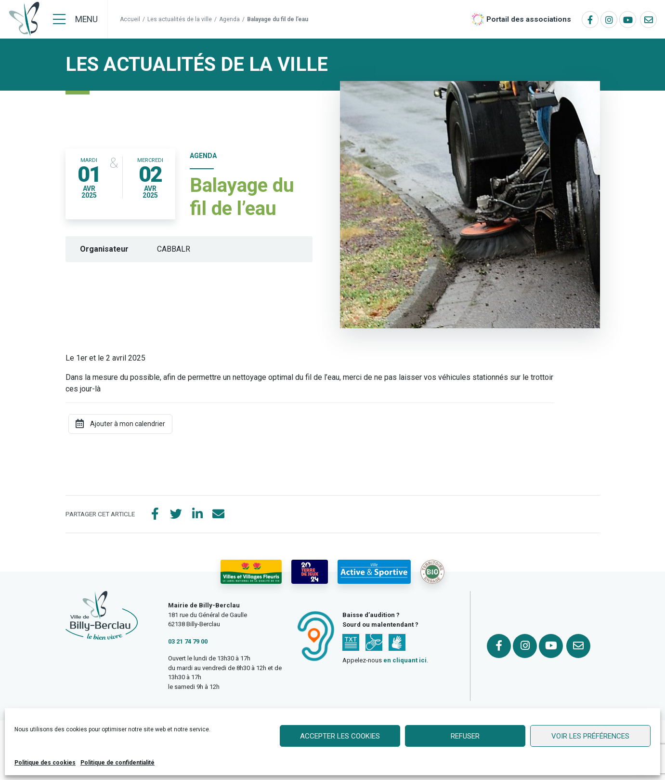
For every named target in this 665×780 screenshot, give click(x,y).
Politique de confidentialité (117, 762)
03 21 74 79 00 (188, 641)
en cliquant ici (405, 660)
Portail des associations (528, 19)
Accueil (130, 19)
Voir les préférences (590, 736)
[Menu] (75, 19)
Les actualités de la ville (179, 19)
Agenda (229, 19)
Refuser (465, 736)
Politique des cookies (45, 762)
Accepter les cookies (340, 736)
